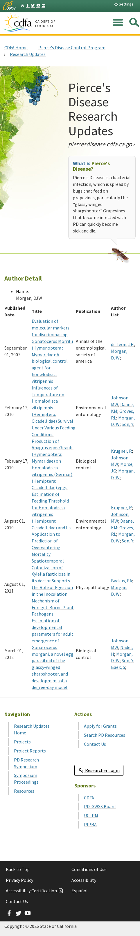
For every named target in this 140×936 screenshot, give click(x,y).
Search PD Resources (104, 735)
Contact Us (95, 744)
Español (79, 890)
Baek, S (118, 667)
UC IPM (91, 815)
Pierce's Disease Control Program (71, 47)
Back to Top (18, 869)
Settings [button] (123, 4)
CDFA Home (16, 47)
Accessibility (83, 880)
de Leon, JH (122, 344)
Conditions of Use (89, 869)
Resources (24, 791)
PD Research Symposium (26, 763)
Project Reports (30, 751)
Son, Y (127, 424)
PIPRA (90, 824)
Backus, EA (121, 581)
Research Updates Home (32, 729)
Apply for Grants (100, 726)
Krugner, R (121, 451)
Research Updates (28, 54)
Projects (22, 742)
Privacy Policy (19, 880)
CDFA (89, 798)
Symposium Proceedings (26, 778)
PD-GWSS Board (100, 806)
